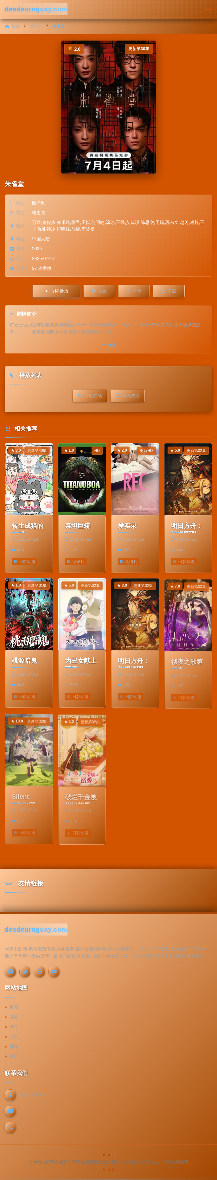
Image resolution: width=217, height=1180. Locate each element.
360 (13, 1026)
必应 (14, 1036)
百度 (14, 1007)
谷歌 (14, 1016)
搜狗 (14, 1056)
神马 (14, 1046)
